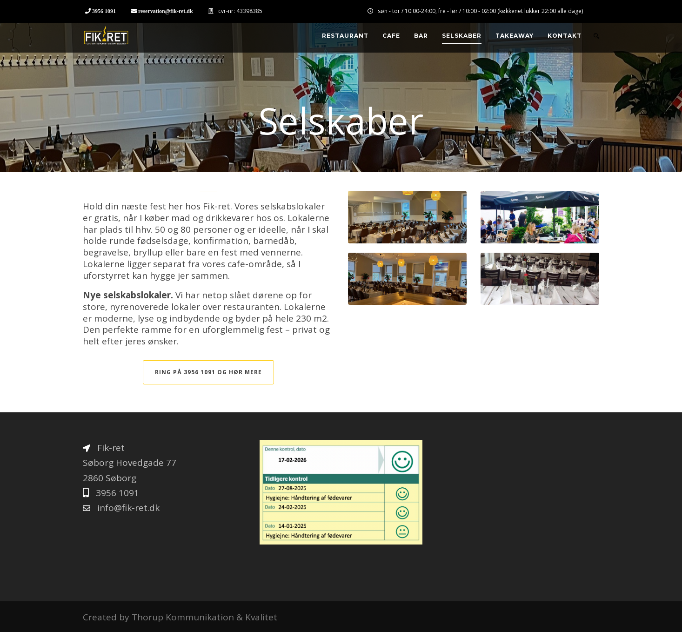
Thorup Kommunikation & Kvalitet (204, 617)
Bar (421, 35)
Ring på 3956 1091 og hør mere (208, 372)
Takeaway (514, 35)
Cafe (391, 35)
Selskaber (461, 35)
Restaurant (345, 35)
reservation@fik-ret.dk (165, 11)
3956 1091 (104, 11)
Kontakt (565, 35)
